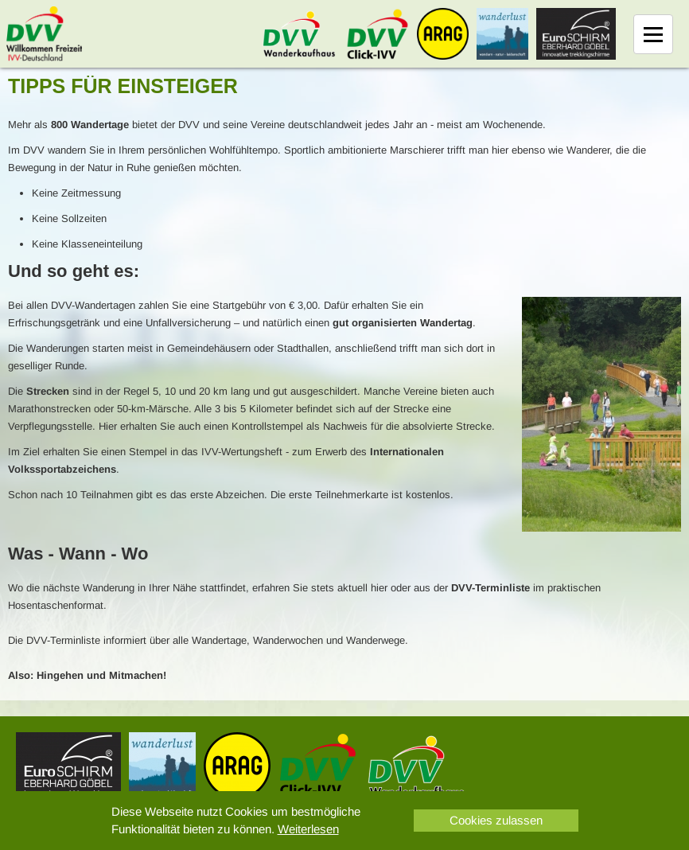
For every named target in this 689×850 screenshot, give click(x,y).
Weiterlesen (308, 829)
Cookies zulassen (496, 820)
